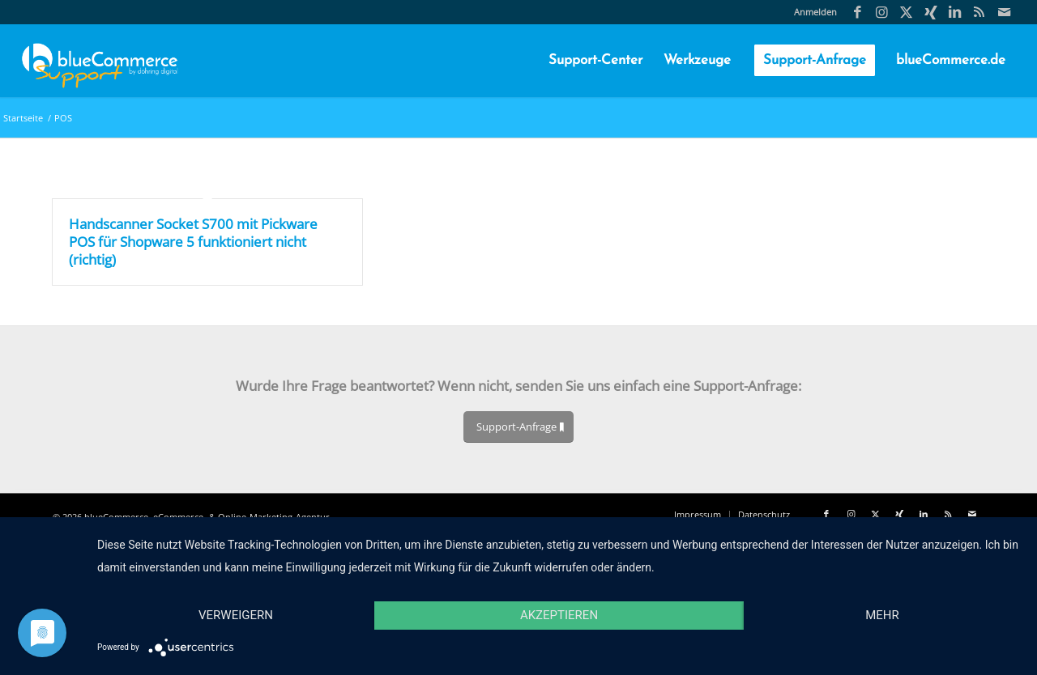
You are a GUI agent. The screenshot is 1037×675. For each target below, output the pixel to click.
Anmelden (815, 12)
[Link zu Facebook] (857, 12)
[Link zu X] (906, 12)
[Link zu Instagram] (882, 12)
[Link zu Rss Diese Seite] (979, 12)
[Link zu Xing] (930, 12)
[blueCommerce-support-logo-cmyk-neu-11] (100, 60)
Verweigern (235, 615)
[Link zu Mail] (1004, 12)
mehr (882, 615)
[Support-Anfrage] (518, 427)
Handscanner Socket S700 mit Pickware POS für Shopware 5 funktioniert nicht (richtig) (193, 241)
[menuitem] (811, 12)
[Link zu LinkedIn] (955, 12)
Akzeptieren (559, 615)
